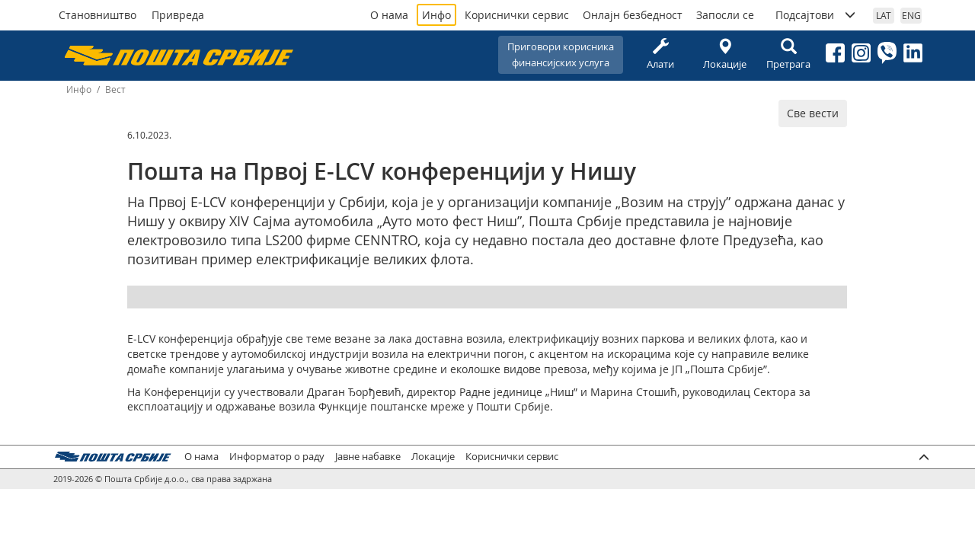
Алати (660, 54)
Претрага (788, 54)
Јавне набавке (368, 456)
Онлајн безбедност (632, 15)
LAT (883, 15)
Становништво (97, 15)
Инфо (436, 15)
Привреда (178, 15)
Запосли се (725, 15)
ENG (911, 15)
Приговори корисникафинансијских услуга (560, 54)
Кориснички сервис (517, 15)
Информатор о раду (276, 456)
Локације (724, 54)
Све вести (813, 113)
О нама (389, 15)
